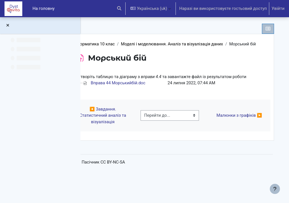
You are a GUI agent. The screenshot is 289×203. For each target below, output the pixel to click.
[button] (119, 8)
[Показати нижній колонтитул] (275, 189)
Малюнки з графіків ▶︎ (238, 128)
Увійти (278, 8)
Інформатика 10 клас (118, 44)
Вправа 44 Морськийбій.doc (142, 95)
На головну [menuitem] (43, 8)
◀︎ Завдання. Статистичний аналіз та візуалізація (123, 128)
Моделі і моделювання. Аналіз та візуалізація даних (197, 44)
